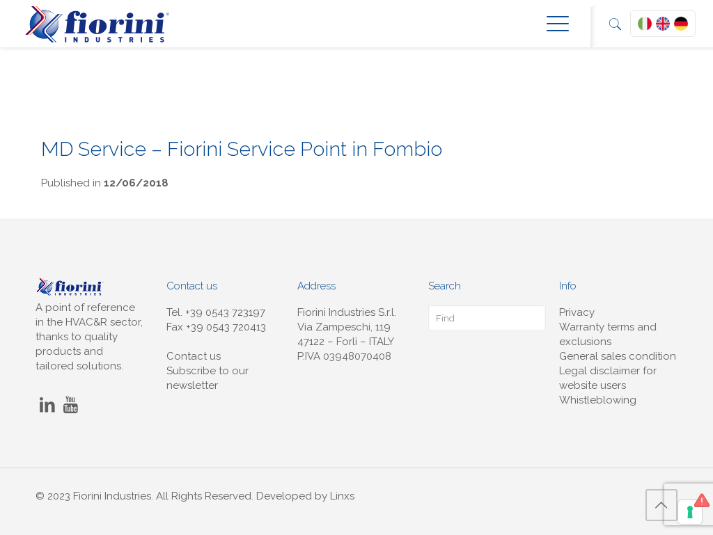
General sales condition (617, 356)
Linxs (342, 496)
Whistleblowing (597, 400)
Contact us (193, 356)
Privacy (577, 312)
